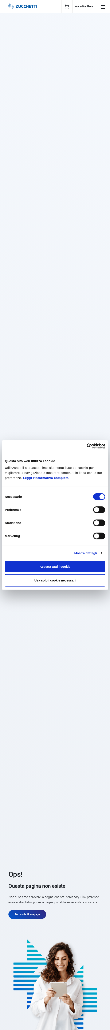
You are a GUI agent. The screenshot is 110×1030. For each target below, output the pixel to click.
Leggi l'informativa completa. (46, 477)
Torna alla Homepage (27, 914)
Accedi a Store (84, 6)
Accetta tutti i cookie (55, 566)
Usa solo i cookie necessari (55, 580)
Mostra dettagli (85, 553)
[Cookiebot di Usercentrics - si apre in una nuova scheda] (86, 446)
